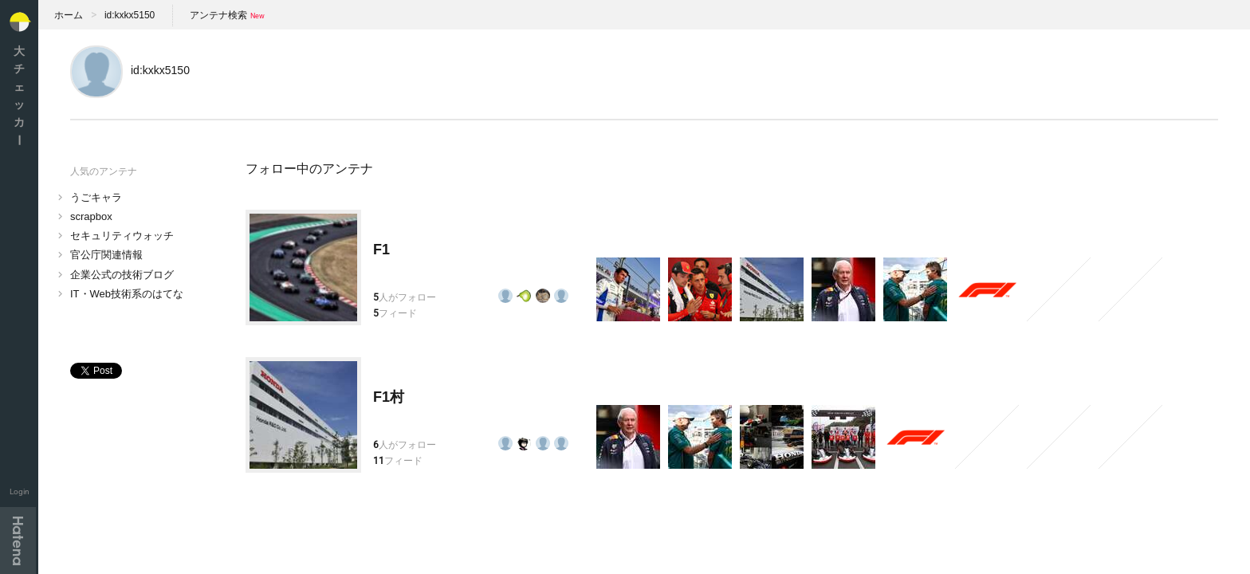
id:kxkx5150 (129, 15)
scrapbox (91, 216)
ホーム (68, 15)
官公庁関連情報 (106, 255)
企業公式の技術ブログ (122, 275)
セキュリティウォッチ (122, 236)
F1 (381, 250)
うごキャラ (96, 197)
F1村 (388, 397)
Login (19, 491)
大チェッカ (19, 95)
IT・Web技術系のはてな (126, 294)
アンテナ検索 (218, 15)
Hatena (18, 540)
